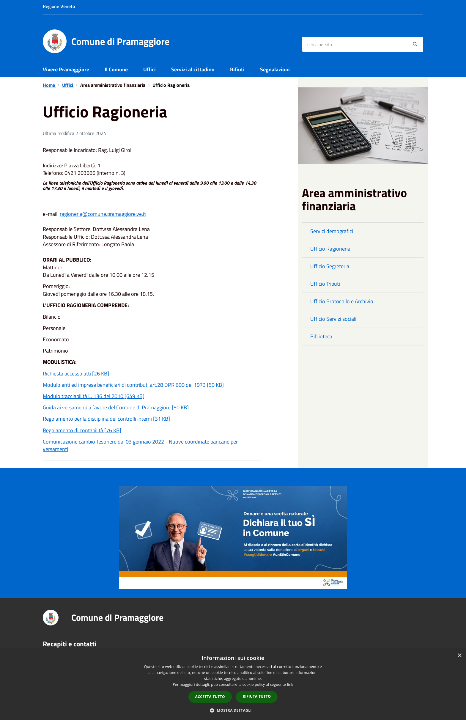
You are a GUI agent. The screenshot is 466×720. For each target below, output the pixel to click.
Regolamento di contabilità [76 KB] (82, 430)
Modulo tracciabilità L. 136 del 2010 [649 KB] (93, 396)
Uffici (149, 69)
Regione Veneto (59, 6)
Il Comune (116, 69)
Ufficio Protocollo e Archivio (341, 301)
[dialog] (233, 684)
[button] (233, 710)
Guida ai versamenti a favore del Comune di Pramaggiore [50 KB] (116, 407)
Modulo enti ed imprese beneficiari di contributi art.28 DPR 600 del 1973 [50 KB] (133, 385)
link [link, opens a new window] (290, 684)
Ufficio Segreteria (329, 266)
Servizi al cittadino (193, 69)
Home (49, 85)
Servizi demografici (331, 231)
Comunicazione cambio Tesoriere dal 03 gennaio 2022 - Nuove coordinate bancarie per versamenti (140, 445)
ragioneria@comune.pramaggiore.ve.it (103, 214)
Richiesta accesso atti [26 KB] (76, 374)
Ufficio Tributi (325, 284)
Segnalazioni (275, 69)
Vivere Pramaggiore (66, 69)
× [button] (459, 655)
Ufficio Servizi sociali (333, 319)
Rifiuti (237, 69)
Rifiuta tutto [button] (257, 696)
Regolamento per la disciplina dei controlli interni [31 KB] (106, 419)
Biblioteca (321, 336)
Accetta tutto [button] (210, 696)
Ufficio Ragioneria (330, 249)
